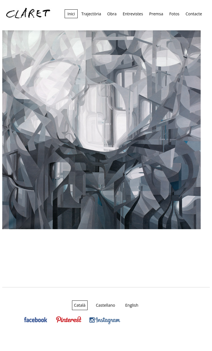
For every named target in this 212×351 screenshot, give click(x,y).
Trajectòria (91, 13)
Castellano (105, 305)
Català (80, 305)
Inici (71, 13)
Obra (111, 13)
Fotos (174, 13)
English (131, 305)
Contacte (194, 13)
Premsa (156, 13)
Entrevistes (133, 13)
